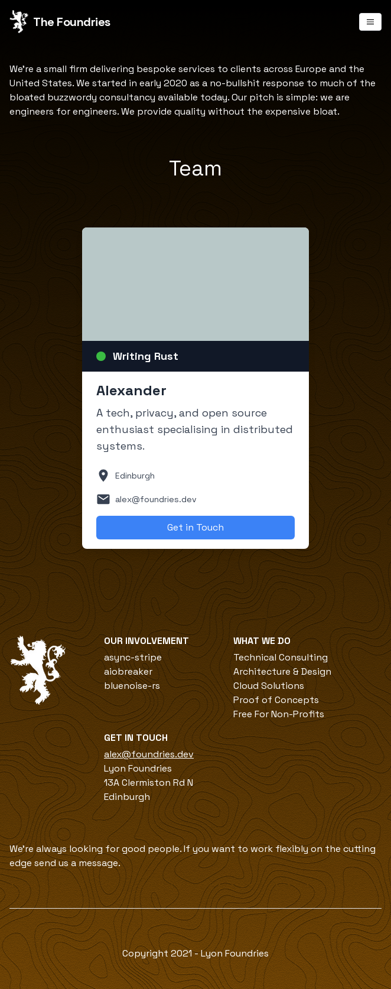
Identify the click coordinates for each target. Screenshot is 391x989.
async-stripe (133, 657)
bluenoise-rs (132, 685)
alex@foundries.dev (149, 754)
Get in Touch (195, 527)
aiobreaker (128, 671)
